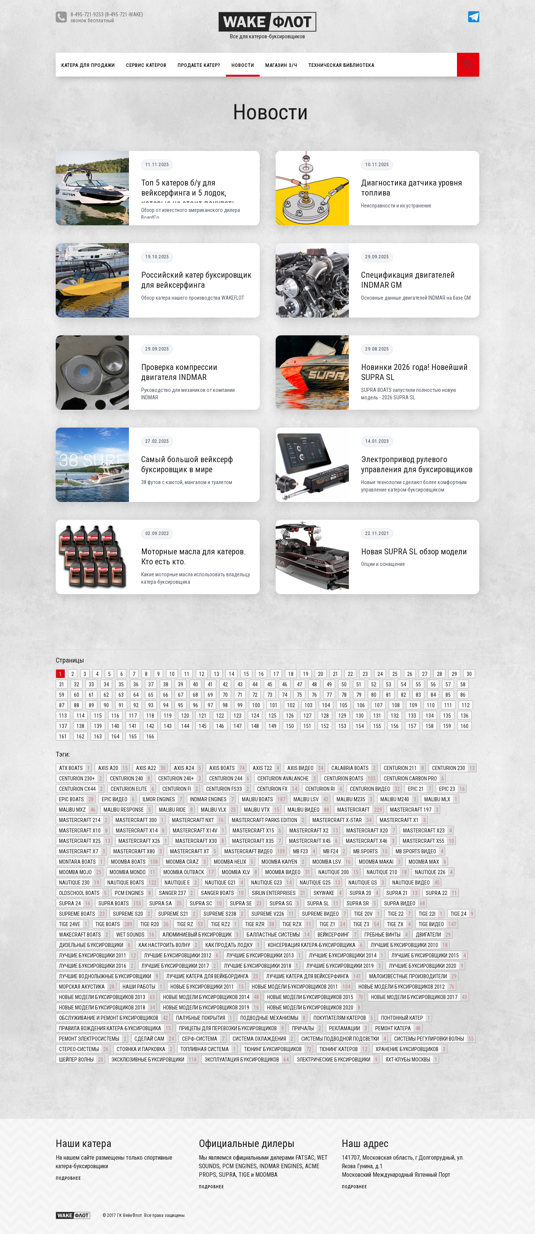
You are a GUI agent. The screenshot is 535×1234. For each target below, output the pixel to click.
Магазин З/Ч (281, 65)
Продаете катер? (199, 65)
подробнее (68, 1178)
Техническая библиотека (341, 65)
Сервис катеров (146, 65)
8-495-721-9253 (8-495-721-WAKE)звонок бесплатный (107, 17)
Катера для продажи (88, 65)
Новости (242, 65)
